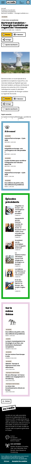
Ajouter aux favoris (10, 45)
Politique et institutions (12, 372)
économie (9, 117)
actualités (15, 117)
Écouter (6, 35)
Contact (12, 436)
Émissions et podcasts (8, 10)
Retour (6, 401)
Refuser (6, 461)
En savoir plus (23, 458)
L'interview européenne (8, 11)
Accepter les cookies (19, 461)
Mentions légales (15, 441)
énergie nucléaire (21, 117)
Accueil (3, 8)
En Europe (4, 17)
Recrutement (13, 437)
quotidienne (27, 117)
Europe (3, 117)
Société (8, 339)
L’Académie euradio (15, 439)
